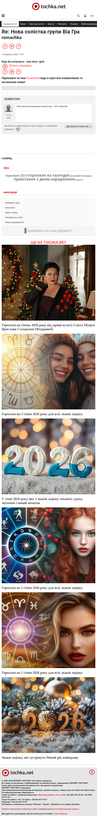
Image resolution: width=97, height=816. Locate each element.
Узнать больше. (61, 814)
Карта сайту (11, 212)
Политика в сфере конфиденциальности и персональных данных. (50, 809)
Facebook (32, 78)
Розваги (74, 24)
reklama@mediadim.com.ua (49, 795)
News (23, 24)
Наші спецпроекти (14, 222)
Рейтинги (62, 24)
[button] (85, 15)
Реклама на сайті (14, 217)
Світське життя (36, 24)
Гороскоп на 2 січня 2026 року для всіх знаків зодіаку (42, 588)
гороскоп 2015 (16, 175)
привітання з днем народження (44, 179)
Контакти (10, 207)
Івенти (51, 24)
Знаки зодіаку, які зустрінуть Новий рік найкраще (40, 757)
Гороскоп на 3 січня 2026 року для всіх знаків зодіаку (42, 414)
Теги (6, 168)
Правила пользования (11, 809)
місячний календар (81, 176)
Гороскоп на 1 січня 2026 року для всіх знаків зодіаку (42, 672)
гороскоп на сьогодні (48, 175)
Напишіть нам (12, 203)
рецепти (79, 180)
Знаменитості (10, 24)
